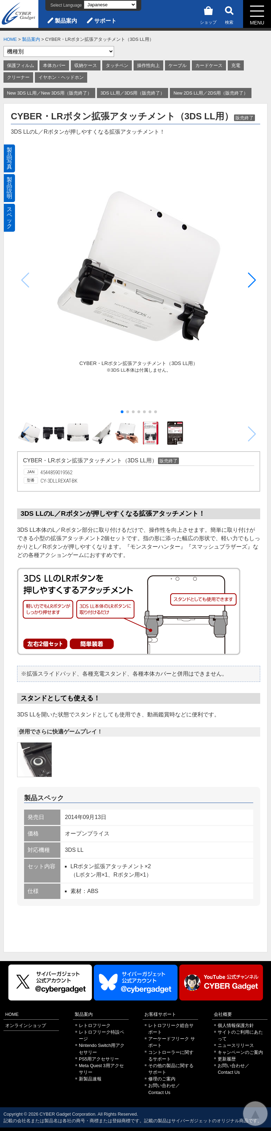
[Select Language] (110, 5)
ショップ (208, 14)
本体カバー (54, 65)
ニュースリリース (236, 1045)
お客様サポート (160, 1014)
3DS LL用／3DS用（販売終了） (132, 93)
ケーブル (177, 65)
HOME (10, 39)
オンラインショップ (25, 1025)
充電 (235, 65)
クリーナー (18, 77)
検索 (229, 14)
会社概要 (223, 1014)
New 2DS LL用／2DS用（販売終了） (210, 93)
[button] (252, 280)
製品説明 (9, 188)
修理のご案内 (161, 1078)
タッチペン (117, 65)
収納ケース (85, 65)
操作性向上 (148, 65)
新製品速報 (90, 1078)
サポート (105, 21)
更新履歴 (227, 1059)
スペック (9, 217)
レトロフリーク (95, 1025)
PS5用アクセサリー (99, 1059)
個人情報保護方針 (236, 1025)
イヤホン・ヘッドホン (61, 77)
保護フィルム (20, 65)
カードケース (209, 65)
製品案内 (66, 21)
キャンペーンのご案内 (240, 1052)
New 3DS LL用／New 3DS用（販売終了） (49, 93)
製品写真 (9, 158)
